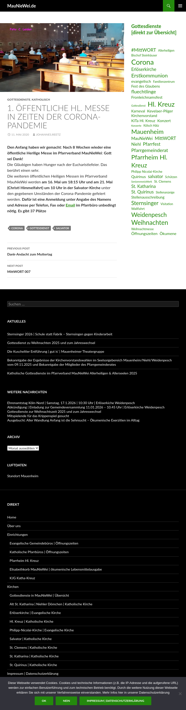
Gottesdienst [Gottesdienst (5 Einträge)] (138, 105)
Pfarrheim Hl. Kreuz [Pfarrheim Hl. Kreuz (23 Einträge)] (149, 161)
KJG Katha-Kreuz (22, 578)
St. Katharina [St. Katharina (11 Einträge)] (143, 186)
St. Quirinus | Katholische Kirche (33, 665)
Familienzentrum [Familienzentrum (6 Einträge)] (164, 81)
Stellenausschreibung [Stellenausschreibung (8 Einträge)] (148, 197)
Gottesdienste (18, 99)
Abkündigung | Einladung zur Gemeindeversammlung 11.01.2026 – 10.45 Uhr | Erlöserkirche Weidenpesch (86, 407)
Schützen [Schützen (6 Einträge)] (171, 177)
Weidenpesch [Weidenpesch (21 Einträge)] (149, 214)
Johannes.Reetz (48, 134)
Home (11, 517)
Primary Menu (180, 6)
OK (44, 701)
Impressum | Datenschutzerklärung (32, 673)
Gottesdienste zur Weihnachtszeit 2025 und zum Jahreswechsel (54, 411)
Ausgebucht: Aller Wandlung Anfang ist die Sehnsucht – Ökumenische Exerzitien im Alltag (73, 420)
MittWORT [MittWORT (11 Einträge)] (165, 138)
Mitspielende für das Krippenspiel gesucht (38, 416)
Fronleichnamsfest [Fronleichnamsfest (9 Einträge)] (147, 97)
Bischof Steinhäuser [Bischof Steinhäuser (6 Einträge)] (144, 55)
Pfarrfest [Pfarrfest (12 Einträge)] (151, 144)
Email (70, 205)
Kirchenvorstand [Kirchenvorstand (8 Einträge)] (144, 115)
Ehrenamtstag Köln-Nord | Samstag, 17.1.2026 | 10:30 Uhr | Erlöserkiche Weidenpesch (71, 403)
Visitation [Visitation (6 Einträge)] (166, 204)
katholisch (41, 99)
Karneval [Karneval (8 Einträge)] (138, 111)
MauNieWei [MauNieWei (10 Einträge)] (142, 138)
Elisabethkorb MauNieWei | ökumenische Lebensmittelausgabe (56, 569)
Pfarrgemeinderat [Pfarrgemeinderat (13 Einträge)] (149, 150)
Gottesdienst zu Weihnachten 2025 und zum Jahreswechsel (51, 343)
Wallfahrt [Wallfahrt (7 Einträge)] (138, 209)
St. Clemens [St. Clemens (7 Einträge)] (162, 181)
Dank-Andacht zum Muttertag (62, 251)
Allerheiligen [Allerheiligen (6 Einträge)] (166, 50)
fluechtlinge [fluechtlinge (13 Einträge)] (143, 91)
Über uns (13, 526)
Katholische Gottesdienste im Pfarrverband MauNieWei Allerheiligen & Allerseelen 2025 (72, 373)
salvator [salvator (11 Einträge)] (155, 176)
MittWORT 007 (62, 268)
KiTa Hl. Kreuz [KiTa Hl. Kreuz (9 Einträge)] (143, 120)
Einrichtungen (17, 534)
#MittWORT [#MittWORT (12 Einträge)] (143, 50)
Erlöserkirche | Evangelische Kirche (35, 613)
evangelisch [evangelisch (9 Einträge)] (141, 81)
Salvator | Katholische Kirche (31, 639)
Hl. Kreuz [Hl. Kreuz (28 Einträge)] (161, 104)
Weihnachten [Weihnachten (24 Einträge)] (149, 222)
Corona (17, 228)
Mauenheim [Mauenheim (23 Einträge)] (147, 131)
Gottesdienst (39, 228)
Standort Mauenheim (22, 476)
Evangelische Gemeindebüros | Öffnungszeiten (44, 543)
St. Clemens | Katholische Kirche (33, 647)
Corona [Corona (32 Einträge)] (142, 62)
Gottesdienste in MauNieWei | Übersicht (39, 595)
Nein (66, 701)
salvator (62, 228)
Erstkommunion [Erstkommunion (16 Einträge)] (149, 75)
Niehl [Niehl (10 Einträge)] (136, 144)
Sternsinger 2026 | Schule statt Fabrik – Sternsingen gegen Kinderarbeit (59, 334)
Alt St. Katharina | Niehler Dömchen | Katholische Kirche (51, 604)
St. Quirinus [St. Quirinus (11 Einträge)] (142, 191)
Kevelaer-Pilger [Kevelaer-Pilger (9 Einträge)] (160, 111)
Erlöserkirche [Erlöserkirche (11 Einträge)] (143, 69)
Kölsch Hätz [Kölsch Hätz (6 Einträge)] (151, 125)
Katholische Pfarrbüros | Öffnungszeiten (39, 552)
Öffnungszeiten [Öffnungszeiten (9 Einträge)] (144, 233)
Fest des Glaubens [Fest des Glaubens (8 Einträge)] (145, 86)
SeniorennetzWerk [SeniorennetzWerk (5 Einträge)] (141, 181)
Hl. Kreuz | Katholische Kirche (31, 621)
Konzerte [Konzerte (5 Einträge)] (136, 125)
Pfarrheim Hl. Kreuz (24, 560)
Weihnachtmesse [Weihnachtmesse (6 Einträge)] (142, 229)
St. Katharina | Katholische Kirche (34, 656)
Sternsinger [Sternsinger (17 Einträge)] (145, 203)
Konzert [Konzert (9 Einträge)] (164, 120)
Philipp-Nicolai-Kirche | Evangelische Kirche (42, 630)
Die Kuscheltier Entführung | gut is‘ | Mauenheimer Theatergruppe (55, 351)
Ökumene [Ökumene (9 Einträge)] (168, 233)
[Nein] (180, 693)
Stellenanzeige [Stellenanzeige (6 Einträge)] (165, 192)
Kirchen (13, 587)
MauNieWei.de (21, 5)
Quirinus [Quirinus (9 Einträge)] (138, 176)
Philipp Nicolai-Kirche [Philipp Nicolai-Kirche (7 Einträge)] (146, 171)
